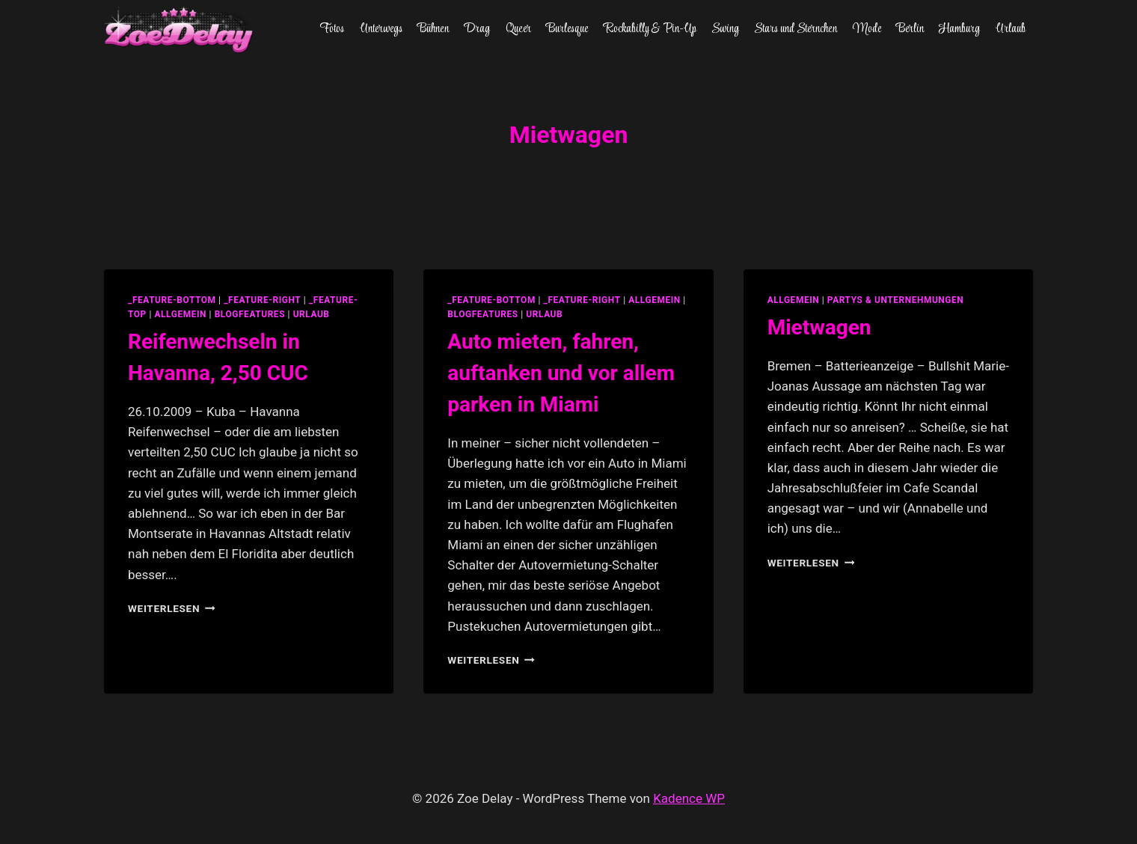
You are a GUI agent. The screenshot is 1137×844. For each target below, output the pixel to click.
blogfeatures (250, 314)
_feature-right (262, 300)
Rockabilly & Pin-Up (650, 29)
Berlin (910, 29)
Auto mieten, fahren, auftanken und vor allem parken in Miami (561, 373)
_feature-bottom (172, 300)
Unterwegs (381, 29)
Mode (867, 29)
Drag (477, 29)
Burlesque (567, 29)
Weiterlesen (171, 608)
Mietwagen (819, 327)
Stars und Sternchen (795, 29)
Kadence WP (689, 798)
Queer (518, 29)
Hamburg (959, 29)
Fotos (331, 29)
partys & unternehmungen (895, 300)
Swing (725, 29)
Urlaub (1011, 29)
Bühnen (433, 29)
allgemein (180, 314)
